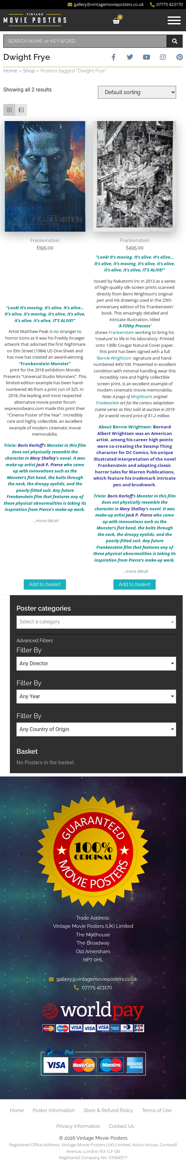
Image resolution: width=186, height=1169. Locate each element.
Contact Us (121, 1126)
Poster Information (54, 1110)
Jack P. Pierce (49, 465)
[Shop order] (137, 92)
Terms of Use (157, 1110)
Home (10, 71)
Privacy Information (78, 1126)
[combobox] (85, 41)
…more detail (45, 520)
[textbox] (96, 622)
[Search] (175, 41)
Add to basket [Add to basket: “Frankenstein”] (45, 584)
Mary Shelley (43, 458)
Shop (29, 71)
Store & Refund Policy (108, 1110)
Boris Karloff (30, 445)
